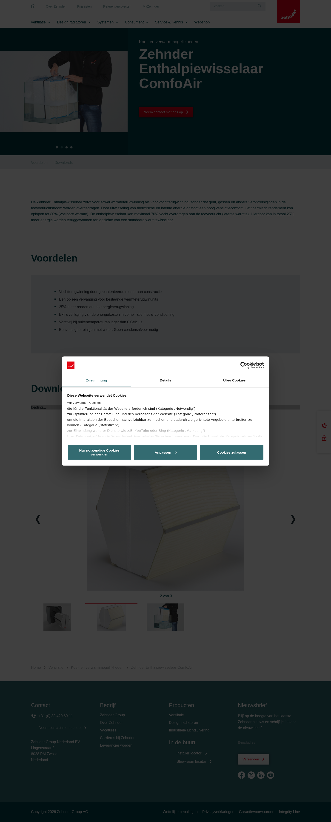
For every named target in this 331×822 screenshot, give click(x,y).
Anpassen (166, 452)
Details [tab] (165, 380)
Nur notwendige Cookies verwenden (99, 452)
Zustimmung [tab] (96, 380)
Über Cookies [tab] (234, 380)
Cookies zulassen (231, 452)
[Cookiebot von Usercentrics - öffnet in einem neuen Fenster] (244, 365)
